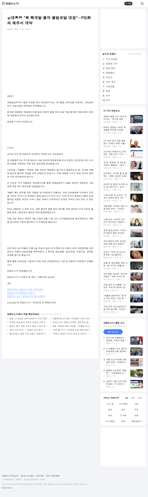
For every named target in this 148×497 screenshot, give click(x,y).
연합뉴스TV (12, 3)
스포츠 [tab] (139, 397)
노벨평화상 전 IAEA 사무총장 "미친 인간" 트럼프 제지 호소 (72, 318)
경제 (110, 409)
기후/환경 (123, 403)
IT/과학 (123, 415)
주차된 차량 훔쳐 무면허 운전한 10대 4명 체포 (29, 322)
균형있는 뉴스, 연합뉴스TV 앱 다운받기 (26, 296)
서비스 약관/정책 (53, 475)
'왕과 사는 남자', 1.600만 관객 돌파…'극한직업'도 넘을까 (29, 329)
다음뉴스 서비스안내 (10, 475)
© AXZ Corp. (7, 488)
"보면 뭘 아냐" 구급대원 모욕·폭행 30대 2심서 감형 (72, 329)
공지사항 (39, 475)
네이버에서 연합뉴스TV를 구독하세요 (25, 289)
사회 (136, 403)
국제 (136, 409)
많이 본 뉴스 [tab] (113, 332)
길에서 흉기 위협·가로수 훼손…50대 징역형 (29, 326)
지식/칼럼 (110, 421)
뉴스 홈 (110, 403)
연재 (123, 421)
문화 (110, 415)
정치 (123, 409)
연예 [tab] (132, 397)
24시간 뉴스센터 (27, 475)
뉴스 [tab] (126, 397)
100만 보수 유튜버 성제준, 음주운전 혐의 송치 (72, 322)
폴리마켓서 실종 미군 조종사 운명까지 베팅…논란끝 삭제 (29, 333)
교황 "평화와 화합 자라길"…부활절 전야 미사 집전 (72, 326)
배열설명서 (136, 421)
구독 (128, 3)
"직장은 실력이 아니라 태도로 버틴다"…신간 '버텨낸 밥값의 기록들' (72, 333)
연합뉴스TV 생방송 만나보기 (21, 292)
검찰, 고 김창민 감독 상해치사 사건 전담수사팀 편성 (29, 318)
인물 (136, 415)
